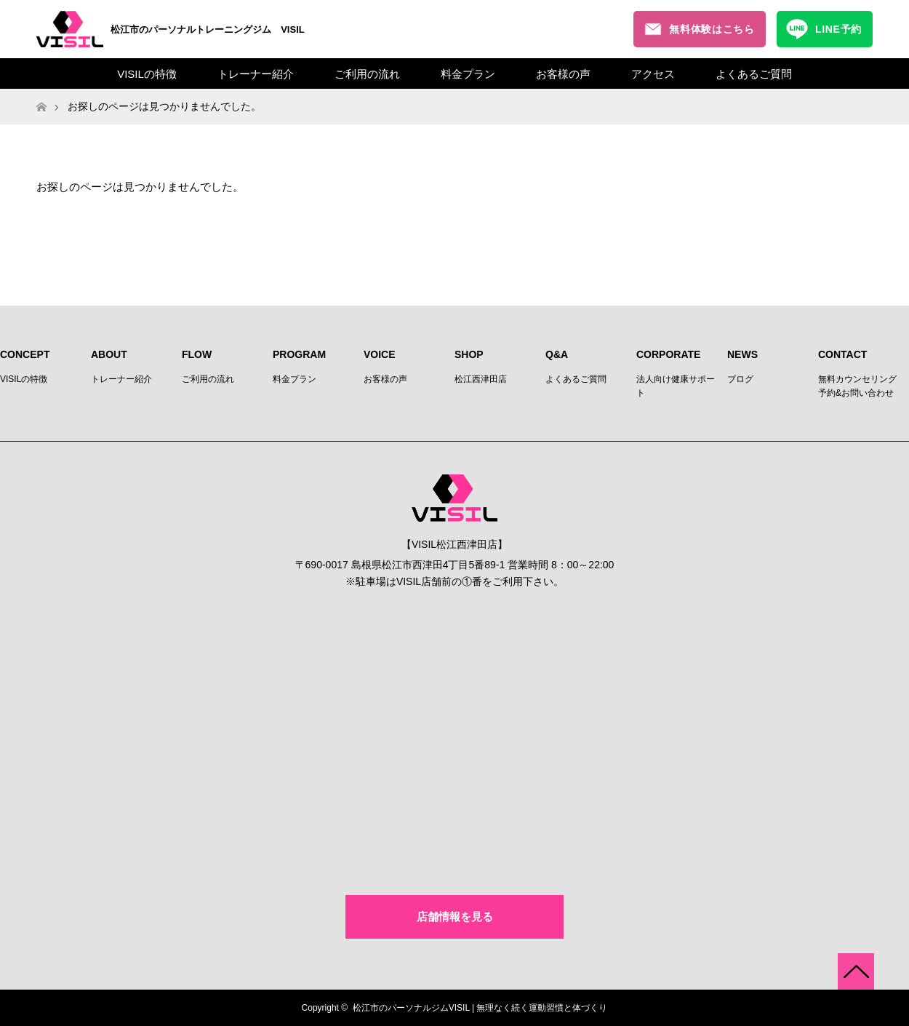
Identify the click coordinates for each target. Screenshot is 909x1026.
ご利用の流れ (367, 74)
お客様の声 (563, 74)
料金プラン (468, 74)
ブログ (740, 379)
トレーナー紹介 (255, 74)
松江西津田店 (480, 379)
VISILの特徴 (147, 74)
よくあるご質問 (754, 74)
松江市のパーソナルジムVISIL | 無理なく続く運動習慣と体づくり (480, 1008)
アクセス (653, 74)
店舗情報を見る (455, 916)
